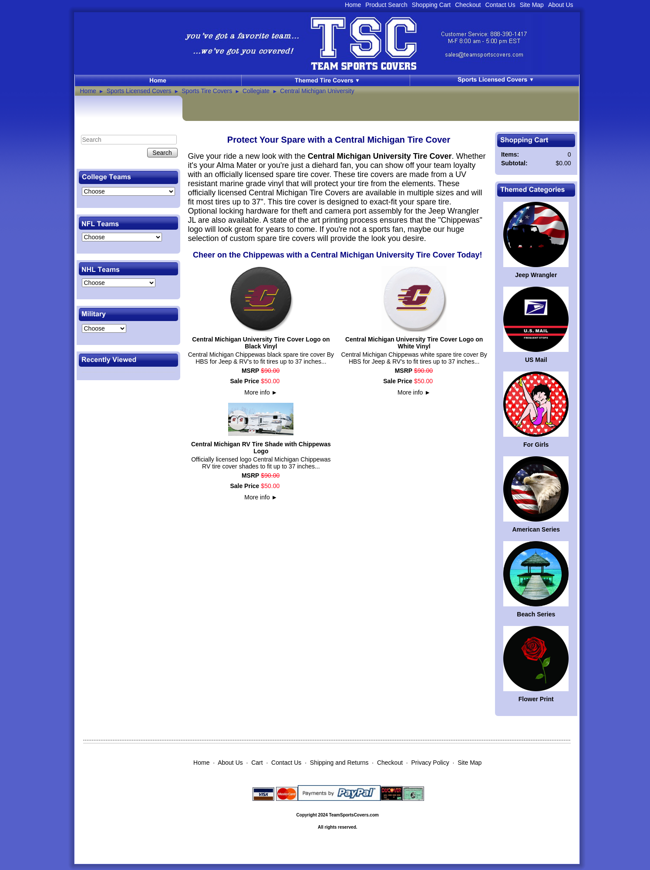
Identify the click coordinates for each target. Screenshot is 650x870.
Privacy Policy (430, 762)
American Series (536, 529)
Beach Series (536, 614)
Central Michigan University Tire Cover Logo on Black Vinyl (261, 343)
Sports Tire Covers (207, 90)
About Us (560, 4)
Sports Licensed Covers (139, 90)
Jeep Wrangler (536, 274)
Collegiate (255, 90)
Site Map (532, 4)
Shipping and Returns (339, 762)
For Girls (536, 444)
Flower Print (536, 699)
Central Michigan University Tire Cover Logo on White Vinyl (414, 343)
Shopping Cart (431, 4)
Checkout (468, 4)
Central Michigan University (317, 90)
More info (260, 392)
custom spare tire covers (272, 238)
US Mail (536, 359)
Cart (257, 762)
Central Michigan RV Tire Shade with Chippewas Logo (261, 448)
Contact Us (500, 4)
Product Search (386, 4)
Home (353, 4)
